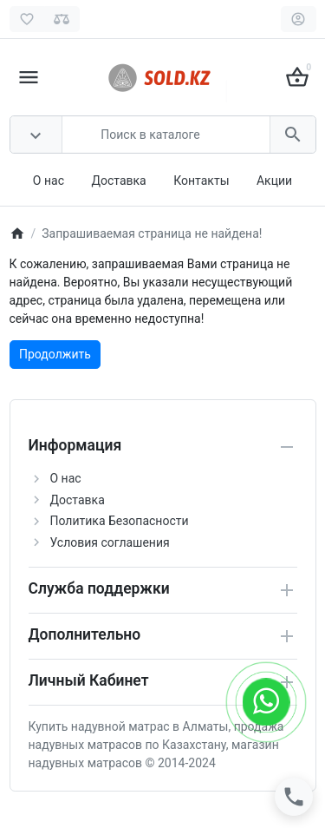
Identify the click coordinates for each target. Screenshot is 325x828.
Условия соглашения (110, 542)
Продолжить (55, 354)
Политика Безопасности (119, 521)
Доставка (118, 180)
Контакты (201, 180)
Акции (274, 180)
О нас (48, 180)
